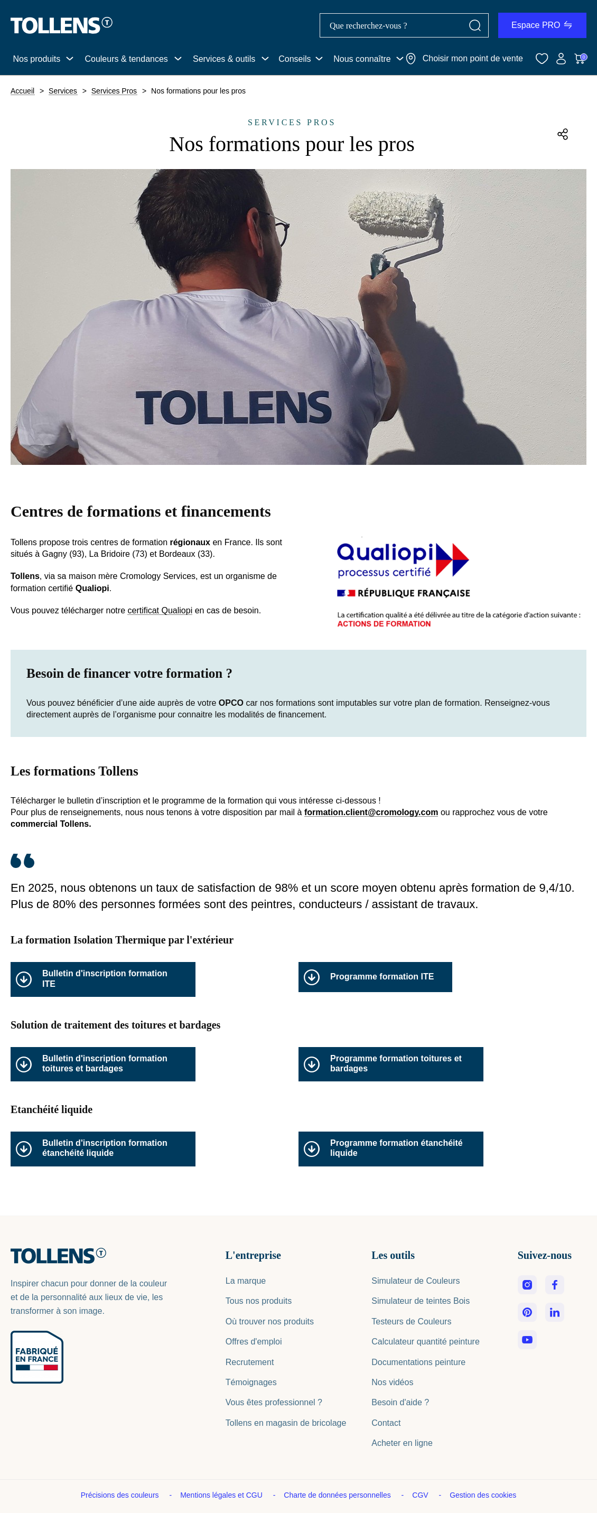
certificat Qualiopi (159, 610)
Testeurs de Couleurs (411, 1321)
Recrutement (250, 1362)
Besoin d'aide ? (400, 1402)
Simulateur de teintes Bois (420, 1300)
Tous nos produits (259, 1300)
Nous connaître (362, 58)
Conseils (294, 58)
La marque (246, 1280)
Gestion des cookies (483, 1495)
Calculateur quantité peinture (425, 1341)
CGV (421, 1495)
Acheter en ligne (402, 1443)
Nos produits (36, 58)
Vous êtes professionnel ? (274, 1402)
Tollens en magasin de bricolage (286, 1422)
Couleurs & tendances (126, 58)
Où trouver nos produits (270, 1321)
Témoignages (251, 1382)
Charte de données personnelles (338, 1495)
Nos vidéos (392, 1382)
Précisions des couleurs (121, 1495)
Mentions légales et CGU (222, 1495)
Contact (385, 1422)
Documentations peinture (418, 1362)
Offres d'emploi (254, 1341)
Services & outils (224, 58)
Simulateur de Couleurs (415, 1280)
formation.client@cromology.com (371, 812)
